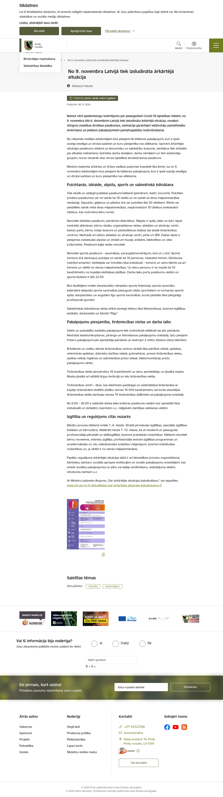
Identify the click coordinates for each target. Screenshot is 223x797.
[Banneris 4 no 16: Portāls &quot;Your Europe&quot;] (127, 618)
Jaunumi (29, 85)
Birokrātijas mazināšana (39, 106)
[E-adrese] (127, 751)
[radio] (96, 643)
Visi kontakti (139, 763)
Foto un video (33, 99)
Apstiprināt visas (81, 31)
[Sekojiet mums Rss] (184, 727)
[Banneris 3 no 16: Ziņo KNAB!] (96, 618)
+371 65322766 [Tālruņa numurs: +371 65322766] (134, 727)
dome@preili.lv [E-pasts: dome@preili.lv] (133, 733)
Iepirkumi (25, 733)
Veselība (93, 586)
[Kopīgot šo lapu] (198, 79)
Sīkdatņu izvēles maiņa (82, 752)
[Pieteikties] (190, 687)
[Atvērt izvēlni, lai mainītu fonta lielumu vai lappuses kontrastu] (194, 46)
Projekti (24, 739)
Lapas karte (75, 746)
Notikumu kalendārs (37, 71)
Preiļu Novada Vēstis (37, 92)
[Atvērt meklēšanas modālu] (178, 46)
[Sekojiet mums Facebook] (167, 727)
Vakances (25, 727)
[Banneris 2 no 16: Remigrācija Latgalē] (64, 618)
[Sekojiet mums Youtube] (176, 727)
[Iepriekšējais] (25, 619)
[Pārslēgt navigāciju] (216, 45)
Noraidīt (39, 31)
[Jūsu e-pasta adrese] (141, 687)
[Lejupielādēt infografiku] (103, 555)
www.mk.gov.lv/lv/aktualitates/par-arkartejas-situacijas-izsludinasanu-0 (114, 485)
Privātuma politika (79, 733)
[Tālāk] (197, 619)
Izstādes (29, 78)
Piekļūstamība (76, 739)
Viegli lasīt (73, 727)
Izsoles (23, 752)
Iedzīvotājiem (112, 586)
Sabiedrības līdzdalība (38, 113)
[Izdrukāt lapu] (198, 70)
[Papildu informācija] (138, 750)
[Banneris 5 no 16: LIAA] (159, 618)
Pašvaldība (26, 746)
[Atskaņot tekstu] (82, 85)
